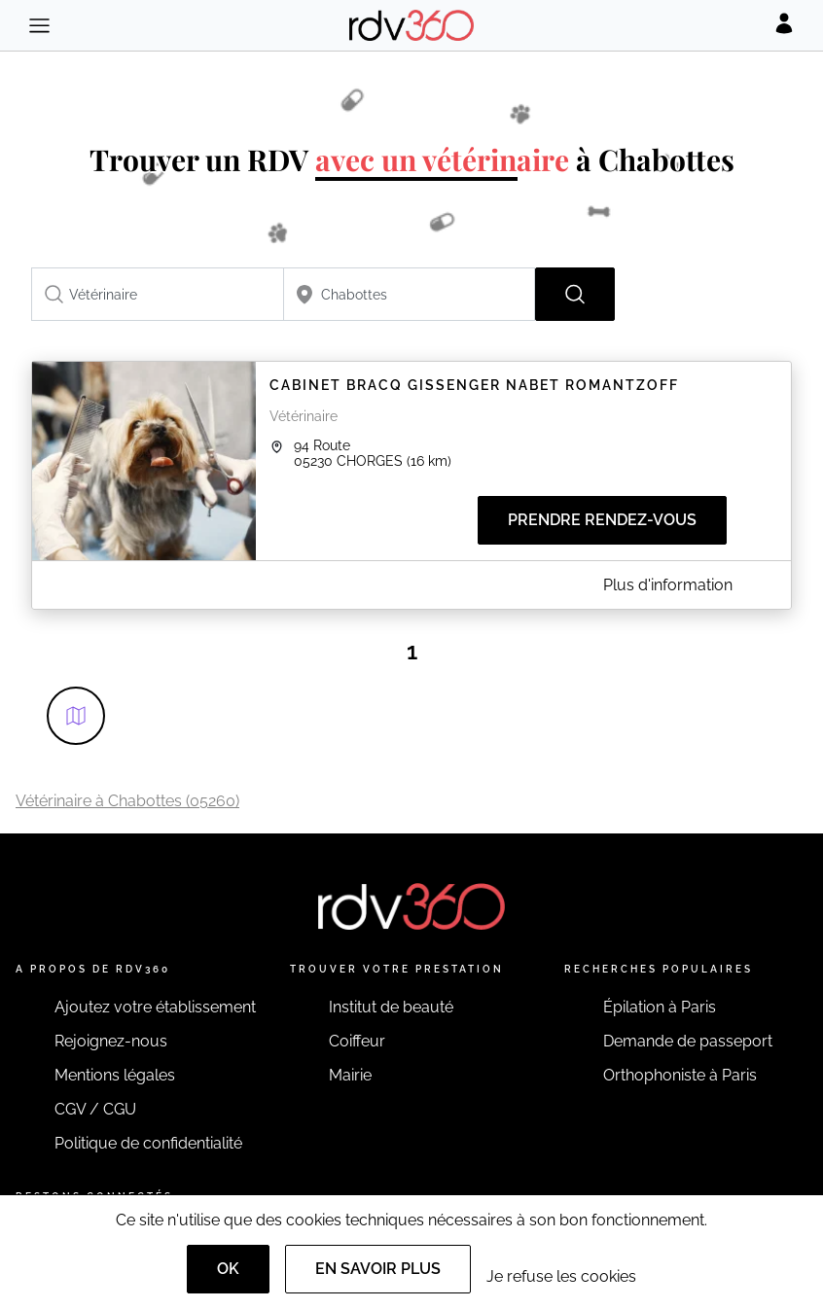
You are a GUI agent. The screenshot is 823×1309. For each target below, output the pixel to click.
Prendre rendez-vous (602, 520)
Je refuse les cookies (561, 1276)
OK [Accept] (228, 1268)
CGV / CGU (95, 1109)
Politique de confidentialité (148, 1143)
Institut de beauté (391, 1007)
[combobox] (157, 294)
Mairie (350, 1075)
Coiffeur (357, 1041)
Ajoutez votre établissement (155, 1007)
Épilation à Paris (659, 1007)
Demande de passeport (687, 1041)
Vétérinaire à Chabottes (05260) (127, 801)
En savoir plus (378, 1268)
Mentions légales (114, 1075)
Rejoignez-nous (110, 1041)
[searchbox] (157, 294)
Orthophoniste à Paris (680, 1075)
